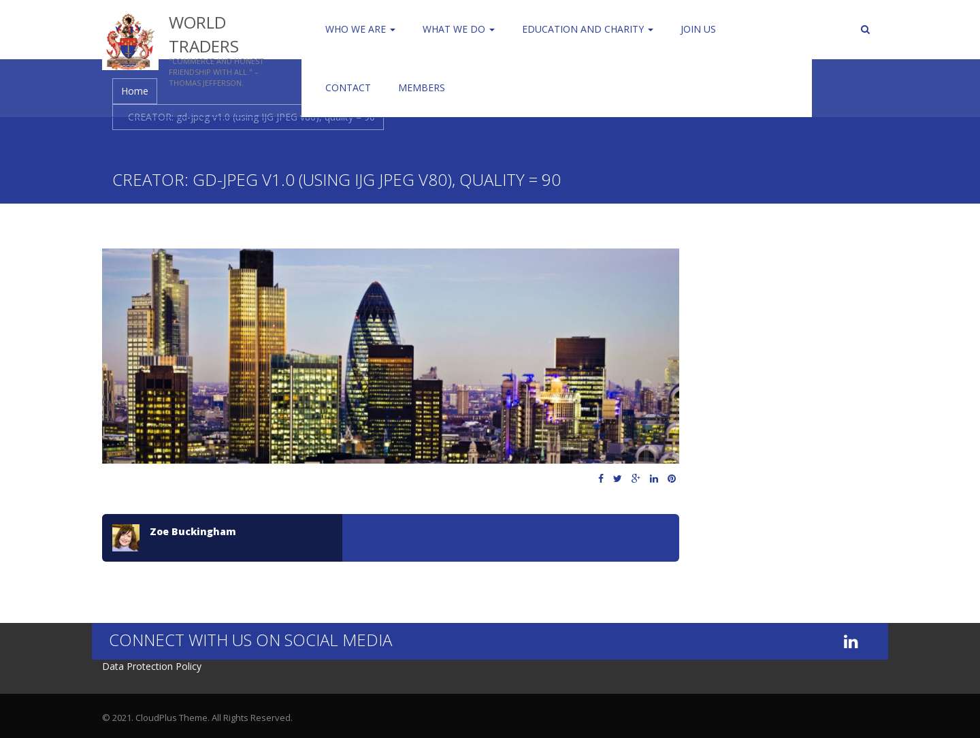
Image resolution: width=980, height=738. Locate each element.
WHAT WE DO (459, 28)
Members (421, 87)
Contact (348, 87)
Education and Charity (587, 28)
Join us (698, 28)
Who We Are (360, 28)
